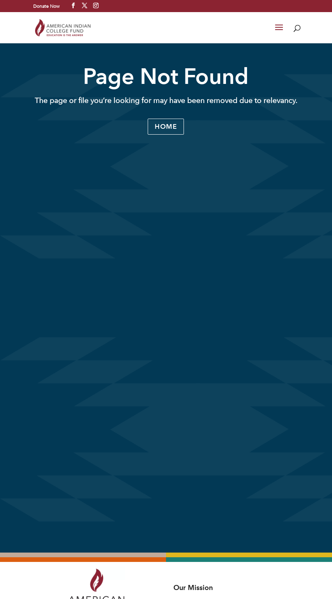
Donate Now (46, 6)
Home (166, 126)
